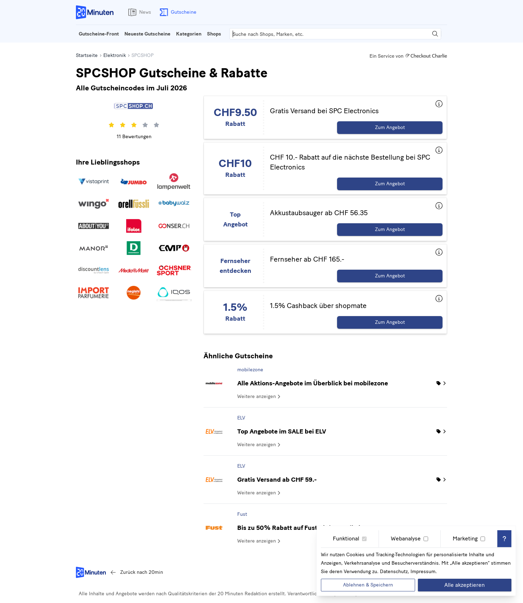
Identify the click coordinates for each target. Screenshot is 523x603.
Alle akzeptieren (464, 585)
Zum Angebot (390, 127)
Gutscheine (176, 12)
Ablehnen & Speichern (368, 585)
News (138, 12)
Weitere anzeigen (259, 396)
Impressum (423, 572)
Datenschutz (394, 572)
